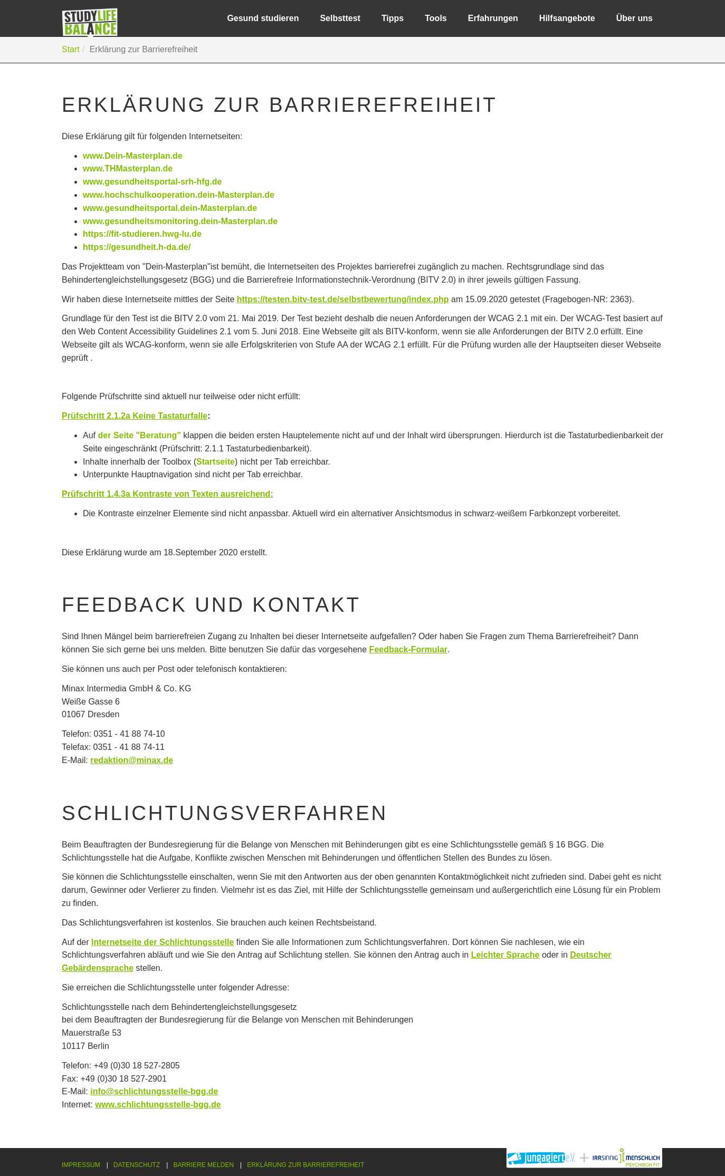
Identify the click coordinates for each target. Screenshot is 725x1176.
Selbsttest (340, 18)
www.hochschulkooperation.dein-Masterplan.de (178, 194)
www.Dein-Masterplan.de (133, 155)
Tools (435, 18)
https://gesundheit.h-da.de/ (136, 247)
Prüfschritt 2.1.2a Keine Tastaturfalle (134, 415)
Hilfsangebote (567, 18)
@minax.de (150, 760)
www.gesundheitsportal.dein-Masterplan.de (170, 208)
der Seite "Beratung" (139, 435)
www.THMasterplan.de (128, 168)
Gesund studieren (263, 18)
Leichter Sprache (505, 954)
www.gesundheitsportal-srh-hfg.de (152, 181)
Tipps (392, 18)
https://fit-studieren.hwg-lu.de (142, 233)
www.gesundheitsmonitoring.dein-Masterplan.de (180, 221)
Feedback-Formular (408, 649)
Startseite (215, 461)
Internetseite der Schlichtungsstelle (162, 942)
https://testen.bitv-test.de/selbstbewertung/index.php (343, 299)
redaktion (109, 760)
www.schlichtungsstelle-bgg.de (158, 1104)
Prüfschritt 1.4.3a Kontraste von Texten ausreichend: (167, 493)
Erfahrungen (493, 18)
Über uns (634, 18)
